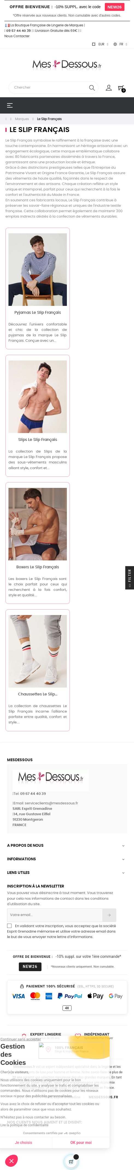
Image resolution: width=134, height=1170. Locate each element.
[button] (11, 1160)
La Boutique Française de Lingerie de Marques (43, 25)
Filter (129, 579)
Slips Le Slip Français (37, 440)
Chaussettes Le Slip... (37, 694)
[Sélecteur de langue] (120, 44)
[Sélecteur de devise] (100, 44)
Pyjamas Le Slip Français (37, 313)
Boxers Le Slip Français (37, 567)
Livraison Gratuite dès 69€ (55, 30)
